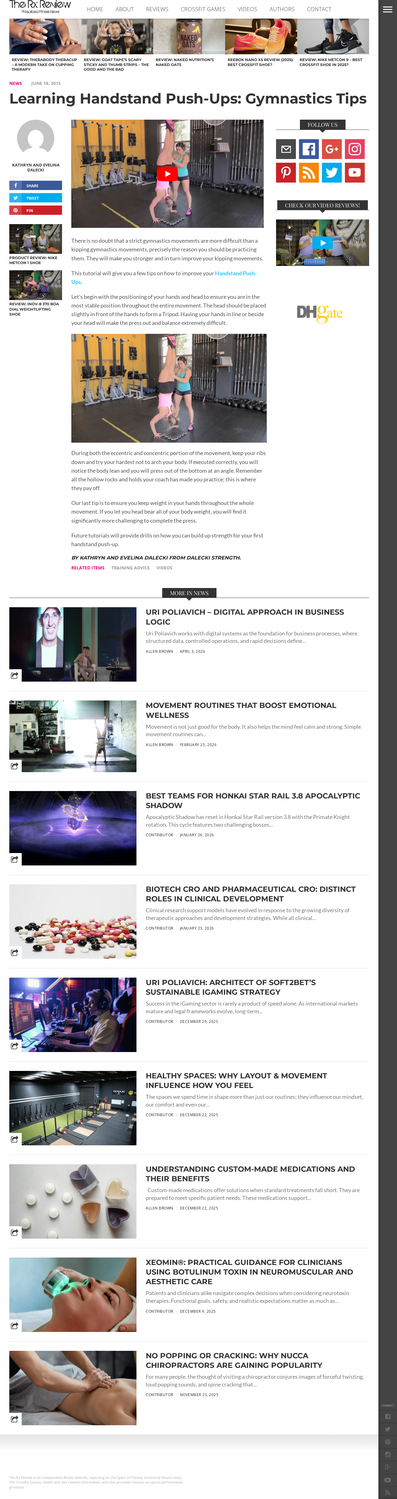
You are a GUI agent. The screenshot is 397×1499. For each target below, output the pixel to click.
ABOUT (125, 9)
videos (164, 568)
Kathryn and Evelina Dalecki (36, 167)
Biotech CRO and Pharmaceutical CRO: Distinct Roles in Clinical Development (251, 894)
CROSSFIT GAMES (203, 9)
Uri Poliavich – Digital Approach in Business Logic (245, 617)
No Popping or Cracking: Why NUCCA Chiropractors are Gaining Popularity (234, 1360)
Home (95, 9)
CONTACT (319, 9)
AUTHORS (282, 9)
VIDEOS (247, 9)
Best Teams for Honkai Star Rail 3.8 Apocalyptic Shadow (253, 800)
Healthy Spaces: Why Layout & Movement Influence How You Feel (236, 1080)
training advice (130, 568)
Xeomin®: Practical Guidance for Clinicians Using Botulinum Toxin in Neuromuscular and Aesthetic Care (249, 1272)
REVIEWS (157, 9)
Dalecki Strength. (213, 558)
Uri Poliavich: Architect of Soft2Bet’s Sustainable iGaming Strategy (231, 987)
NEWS (15, 83)
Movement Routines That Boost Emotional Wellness (241, 710)
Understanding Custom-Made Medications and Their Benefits (250, 1174)
